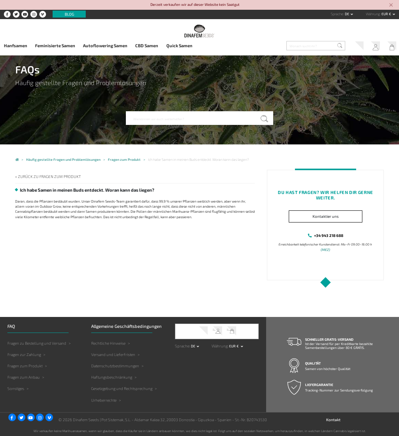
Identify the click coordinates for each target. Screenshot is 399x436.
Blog (69, 14)
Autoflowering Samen (105, 45)
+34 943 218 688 (329, 235)
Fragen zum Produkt (24, 365)
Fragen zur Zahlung (24, 353)
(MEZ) (325, 249)
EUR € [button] (386, 14)
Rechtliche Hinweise (108, 342)
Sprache (337, 14)
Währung (373, 14)
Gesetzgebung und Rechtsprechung (121, 388)
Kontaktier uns (325, 216)
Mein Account (373, 46)
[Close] (391, 5)
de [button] (347, 14)
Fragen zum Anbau (23, 376)
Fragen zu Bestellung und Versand (36, 342)
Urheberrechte (104, 399)
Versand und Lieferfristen (113, 353)
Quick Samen (179, 45)
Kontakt (333, 418)
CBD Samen (146, 45)
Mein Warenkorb (390, 46)
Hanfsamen (15, 45)
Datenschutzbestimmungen (115, 365)
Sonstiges (15, 388)
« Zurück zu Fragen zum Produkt (44, 176)
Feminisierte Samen (55, 45)
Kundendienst (355, 46)
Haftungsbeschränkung (111, 376)
